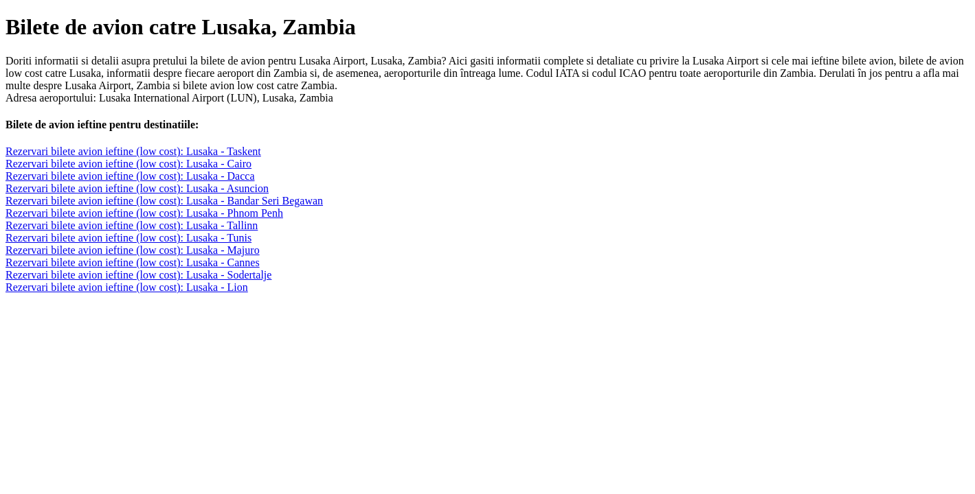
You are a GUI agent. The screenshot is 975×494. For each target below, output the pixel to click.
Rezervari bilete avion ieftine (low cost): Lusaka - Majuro (132, 250)
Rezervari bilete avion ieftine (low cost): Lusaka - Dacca (130, 176)
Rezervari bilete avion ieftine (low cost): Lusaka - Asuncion (137, 188)
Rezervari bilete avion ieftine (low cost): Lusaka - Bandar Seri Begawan (164, 201)
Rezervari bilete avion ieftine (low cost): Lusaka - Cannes (132, 262)
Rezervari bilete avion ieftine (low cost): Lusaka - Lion (126, 287)
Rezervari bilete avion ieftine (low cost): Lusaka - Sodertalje (138, 275)
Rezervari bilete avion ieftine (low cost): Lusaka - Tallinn (131, 225)
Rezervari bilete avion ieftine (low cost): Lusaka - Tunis (128, 238)
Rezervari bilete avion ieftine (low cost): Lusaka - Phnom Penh (144, 213)
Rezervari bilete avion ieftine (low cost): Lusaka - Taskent (133, 151)
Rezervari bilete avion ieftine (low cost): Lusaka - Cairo (128, 163)
